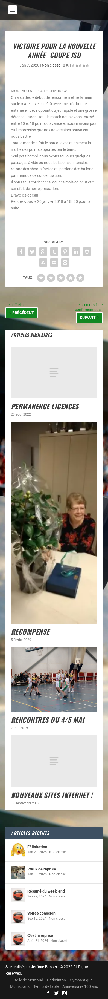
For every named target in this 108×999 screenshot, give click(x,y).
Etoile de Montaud (28, 980)
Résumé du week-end (46, 891)
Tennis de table (46, 986)
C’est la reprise (40, 935)
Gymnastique (81, 980)
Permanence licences (45, 406)
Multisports (20, 986)
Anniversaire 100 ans (80, 986)
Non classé (51, 65)
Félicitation (37, 847)
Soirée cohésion (41, 913)
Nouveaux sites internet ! (51, 795)
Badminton (56, 980)
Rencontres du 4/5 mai (47, 720)
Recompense (30, 631)
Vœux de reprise (41, 869)
